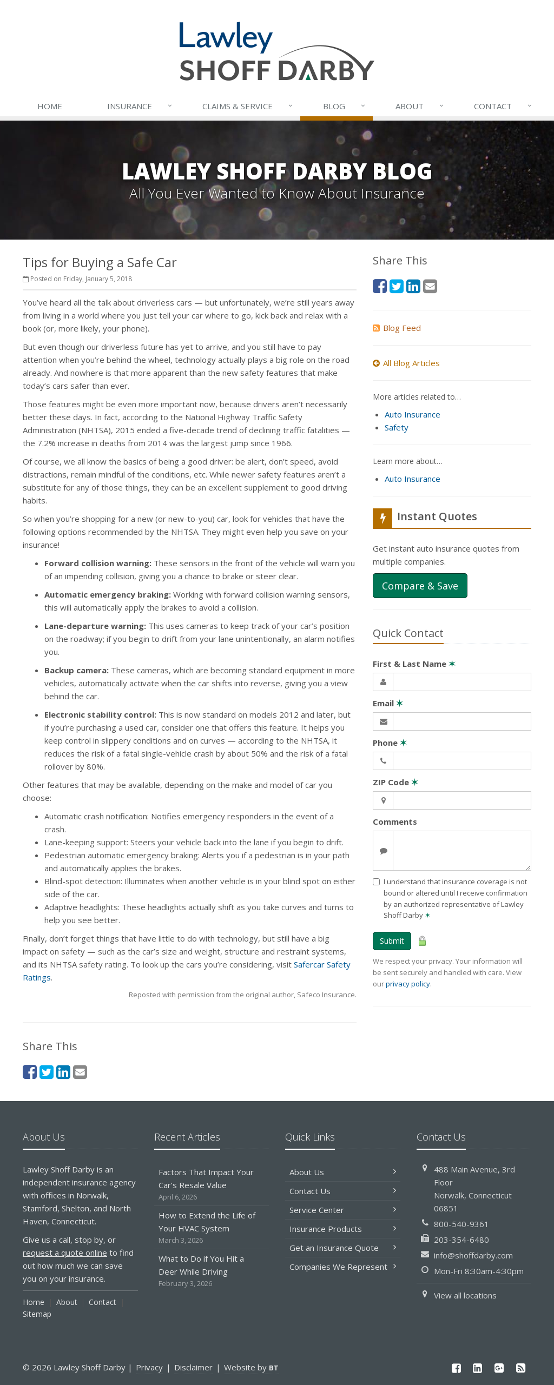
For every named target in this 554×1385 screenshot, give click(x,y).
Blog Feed (397, 327)
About (420, 106)
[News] (520, 1368)
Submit (392, 941)
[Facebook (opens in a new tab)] (30, 1072)
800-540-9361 (461, 1223)
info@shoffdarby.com (473, 1255)
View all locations (465, 1295)
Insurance (140, 106)
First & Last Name (414, 663)
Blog (345, 106)
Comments (395, 821)
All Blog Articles (406, 362)
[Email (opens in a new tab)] (80, 1072)
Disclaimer (193, 1367)
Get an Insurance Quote (342, 1247)
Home (49, 106)
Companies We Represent (342, 1266)
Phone (390, 742)
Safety (396, 427)
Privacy (149, 1367)
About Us (342, 1172)
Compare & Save (420, 585)
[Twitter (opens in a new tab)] (46, 1072)
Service (248, 106)
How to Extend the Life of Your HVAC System (212, 1228)
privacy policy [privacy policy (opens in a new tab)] (408, 984)
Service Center (342, 1209)
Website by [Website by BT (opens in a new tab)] (251, 1367)
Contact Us (342, 1190)
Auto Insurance (412, 414)
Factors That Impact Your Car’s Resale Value (212, 1185)
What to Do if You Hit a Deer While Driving (212, 1271)
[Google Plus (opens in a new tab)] (499, 1368)
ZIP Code (395, 782)
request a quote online (65, 1252)
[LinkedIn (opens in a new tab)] (63, 1072)
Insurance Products (342, 1228)
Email (388, 703)
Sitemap (37, 1314)
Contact (503, 106)
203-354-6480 (461, 1239)
